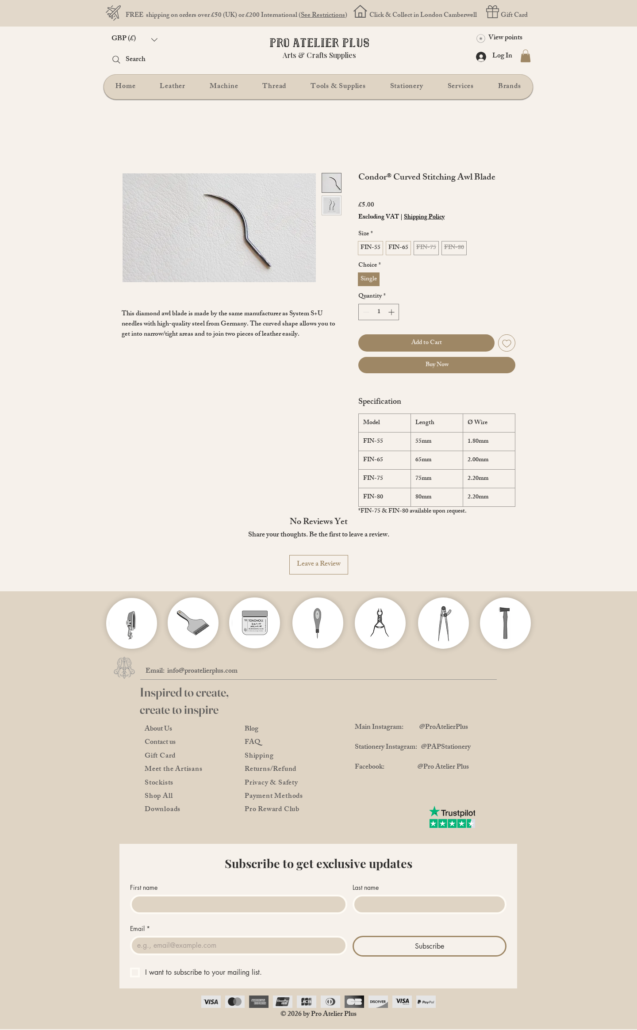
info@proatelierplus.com (202, 671)
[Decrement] (365, 312)
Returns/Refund (270, 769)
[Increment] (392, 312)
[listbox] (134, 40)
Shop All (159, 796)
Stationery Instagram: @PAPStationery (413, 747)
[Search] (144, 59)
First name (143, 887)
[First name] (236, 904)
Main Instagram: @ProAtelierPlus (411, 727)
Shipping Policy (424, 217)
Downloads (162, 810)
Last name (366, 887)
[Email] (236, 945)
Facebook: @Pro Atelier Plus (412, 767)
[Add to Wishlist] (506, 343)
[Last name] (426, 904)
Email (140, 928)
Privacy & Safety (271, 783)
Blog (251, 729)
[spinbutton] (379, 312)
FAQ (253, 742)
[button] (134, 40)
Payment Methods (274, 796)
